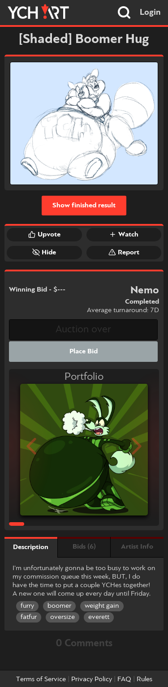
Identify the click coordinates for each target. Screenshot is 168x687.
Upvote (44, 234)
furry (27, 606)
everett (98, 617)
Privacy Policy (91, 679)
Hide (44, 252)
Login (150, 12)
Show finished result (84, 205)
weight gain (102, 606)
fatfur (29, 617)
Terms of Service (41, 679)
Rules (144, 679)
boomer (59, 606)
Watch (123, 234)
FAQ (124, 679)
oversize (62, 617)
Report (123, 252)
